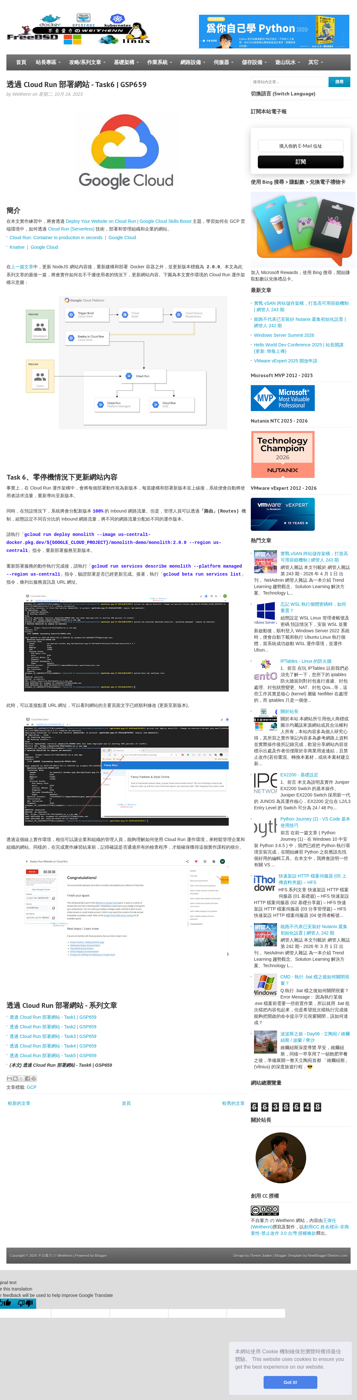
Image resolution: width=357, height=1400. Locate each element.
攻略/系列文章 (85, 65)
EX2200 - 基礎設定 (299, 774)
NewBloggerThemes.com (328, 1256)
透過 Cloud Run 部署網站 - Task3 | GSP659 (53, 1036)
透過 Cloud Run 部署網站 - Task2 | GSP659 (53, 1026)
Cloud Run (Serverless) (71, 228)
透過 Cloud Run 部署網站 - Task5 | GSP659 (53, 1055)
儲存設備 (252, 65)
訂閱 (301, 162)
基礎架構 (124, 65)
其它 (313, 65)
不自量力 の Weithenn (55, 1256)
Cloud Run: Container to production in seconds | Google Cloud (73, 237)
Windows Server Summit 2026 (284, 335)
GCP (31, 1087)
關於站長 (289, 711)
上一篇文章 (22, 266)
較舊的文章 (233, 1103)
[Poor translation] (25, 1304)
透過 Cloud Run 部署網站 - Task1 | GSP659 (53, 1017)
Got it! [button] (290, 1382)
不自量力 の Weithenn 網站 (278, 1220)
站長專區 (46, 65)
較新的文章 (19, 1103)
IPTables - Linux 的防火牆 (306, 661)
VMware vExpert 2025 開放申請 (285, 360)
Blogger (101, 1256)
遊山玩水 (285, 65)
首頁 (21, 62)
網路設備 (190, 65)
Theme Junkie (261, 1256)
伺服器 (221, 65)
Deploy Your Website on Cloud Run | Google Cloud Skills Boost (129, 221)
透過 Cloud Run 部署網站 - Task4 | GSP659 (53, 1045)
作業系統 (157, 65)
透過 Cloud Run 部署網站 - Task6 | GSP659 (76, 84)
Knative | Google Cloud (34, 247)
